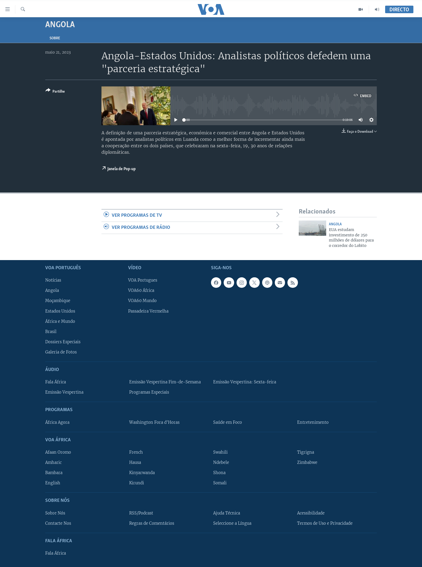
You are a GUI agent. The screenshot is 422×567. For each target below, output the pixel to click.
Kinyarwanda (142, 472)
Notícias (53, 280)
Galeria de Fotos (61, 352)
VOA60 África (141, 290)
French (136, 452)
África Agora (57, 422)
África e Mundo (60, 321)
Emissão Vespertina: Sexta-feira (244, 382)
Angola (335, 224)
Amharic (53, 462)
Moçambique (57, 300)
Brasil (51, 331)
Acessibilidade (311, 512)
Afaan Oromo (58, 452)
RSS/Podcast (141, 512)
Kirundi (136, 483)
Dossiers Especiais (62, 342)
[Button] (55, 91)
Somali (220, 483)
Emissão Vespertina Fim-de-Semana (165, 382)
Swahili (220, 452)
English (52, 483)
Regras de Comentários (151, 523)
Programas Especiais (149, 392)
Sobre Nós (55, 512)
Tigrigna (305, 452)
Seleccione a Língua (232, 523)
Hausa (135, 462)
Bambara (53, 472)
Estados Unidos (60, 311)
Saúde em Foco (227, 422)
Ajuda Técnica (226, 512)
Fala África (55, 382)
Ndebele (221, 462)
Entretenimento (313, 422)
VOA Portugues (142, 280)
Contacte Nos (58, 523)
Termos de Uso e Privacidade (325, 523)
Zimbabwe (307, 462)
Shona (219, 472)
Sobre (55, 38)
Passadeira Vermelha (148, 311)
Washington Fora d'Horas (154, 422)
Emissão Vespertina (64, 392)
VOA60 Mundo (142, 300)
